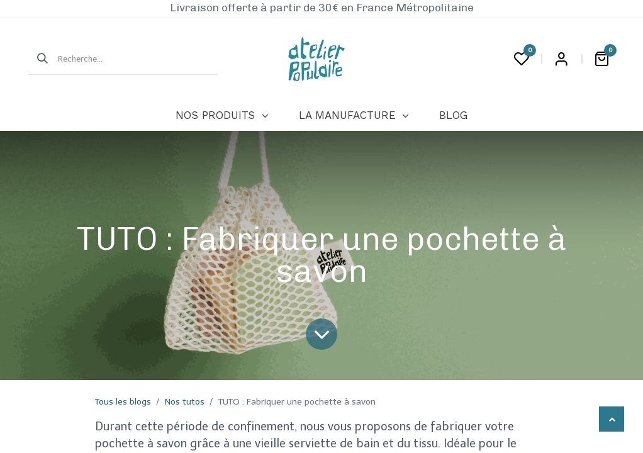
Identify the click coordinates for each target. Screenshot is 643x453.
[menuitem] (221, 115)
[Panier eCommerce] (601, 59)
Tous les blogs (123, 401)
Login (561, 59)
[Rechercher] (38, 59)
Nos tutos (184, 401)
